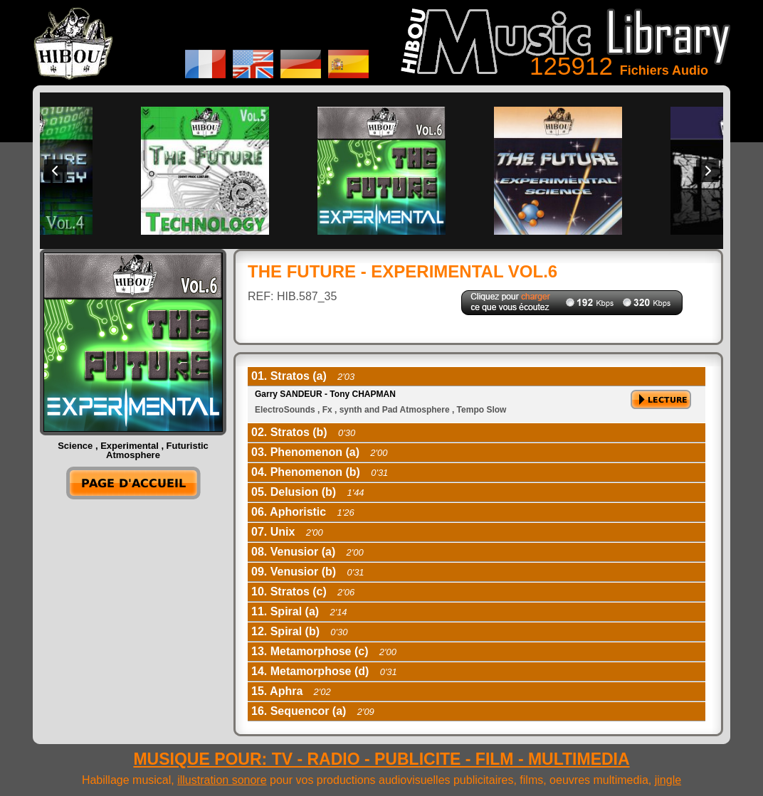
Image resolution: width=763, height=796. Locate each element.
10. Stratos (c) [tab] (302, 591)
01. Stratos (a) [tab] (302, 376)
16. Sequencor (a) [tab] (312, 711)
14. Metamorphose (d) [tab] (324, 671)
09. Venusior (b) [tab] (307, 572)
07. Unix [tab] (287, 532)
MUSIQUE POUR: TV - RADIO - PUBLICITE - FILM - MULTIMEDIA (381, 759)
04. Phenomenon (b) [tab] (319, 472)
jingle (668, 780)
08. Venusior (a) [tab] (307, 552)
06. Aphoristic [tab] (302, 512)
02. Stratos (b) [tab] (303, 432)
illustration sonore (221, 780)
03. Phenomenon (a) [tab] (319, 452)
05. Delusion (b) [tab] (307, 492)
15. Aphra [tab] (291, 691)
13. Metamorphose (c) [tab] (323, 651)
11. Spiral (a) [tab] (299, 611)
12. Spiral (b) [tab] (299, 631)
